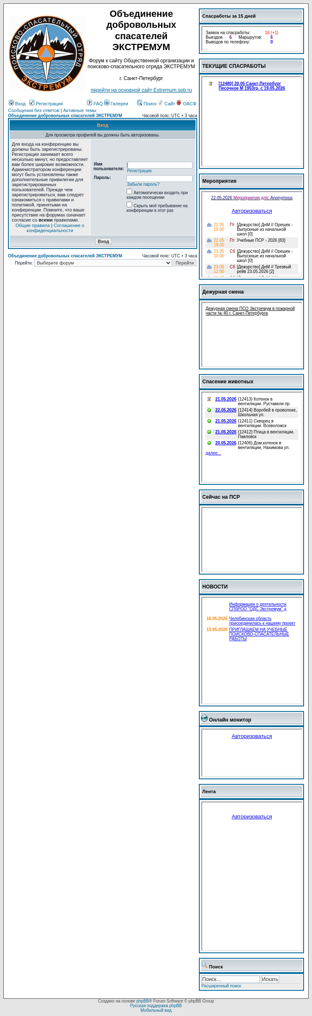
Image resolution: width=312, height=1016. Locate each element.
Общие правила (33, 225)
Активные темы (79, 110)
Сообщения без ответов (33, 110)
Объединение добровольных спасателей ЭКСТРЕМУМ (65, 115)
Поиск (146, 103)
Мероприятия (219, 181)
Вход (17, 103)
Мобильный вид (156, 1010)
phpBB (142, 1001)
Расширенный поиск (221, 986)
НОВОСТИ (215, 587)
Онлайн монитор (230, 720)
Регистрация (46, 103)
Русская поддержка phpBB (156, 1005)
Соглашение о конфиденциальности (55, 228)
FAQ (95, 103)
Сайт (167, 103)
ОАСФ (186, 103)
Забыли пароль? (143, 184)
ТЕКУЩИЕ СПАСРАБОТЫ (234, 66)
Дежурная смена (223, 292)
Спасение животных (228, 382)
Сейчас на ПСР (221, 497)
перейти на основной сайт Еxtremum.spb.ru (141, 90)
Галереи (116, 103)
